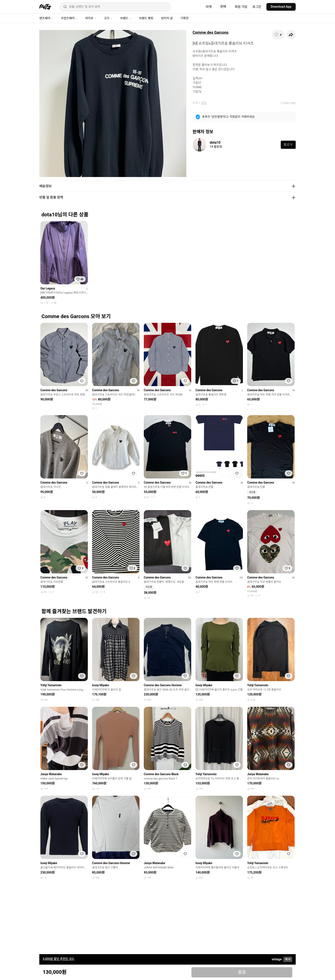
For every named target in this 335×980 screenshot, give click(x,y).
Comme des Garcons (211, 32)
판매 (223, 7)
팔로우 (288, 145)
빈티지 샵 (167, 18)
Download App (281, 7)
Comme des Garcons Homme (163, 685)
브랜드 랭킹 (146, 18)
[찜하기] (278, 34)
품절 (242, 972)
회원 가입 (241, 7)
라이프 (90, 18)
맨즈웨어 (46, 18)
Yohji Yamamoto (51, 685)
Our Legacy (47, 288)
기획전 (184, 18)
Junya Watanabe (51, 774)
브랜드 (125, 18)
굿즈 (108, 18)
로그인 (257, 7)
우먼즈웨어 (69, 18)
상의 (204, 103)
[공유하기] (291, 34)
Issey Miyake (100, 685)
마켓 (209, 7)
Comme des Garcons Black (161, 774)
